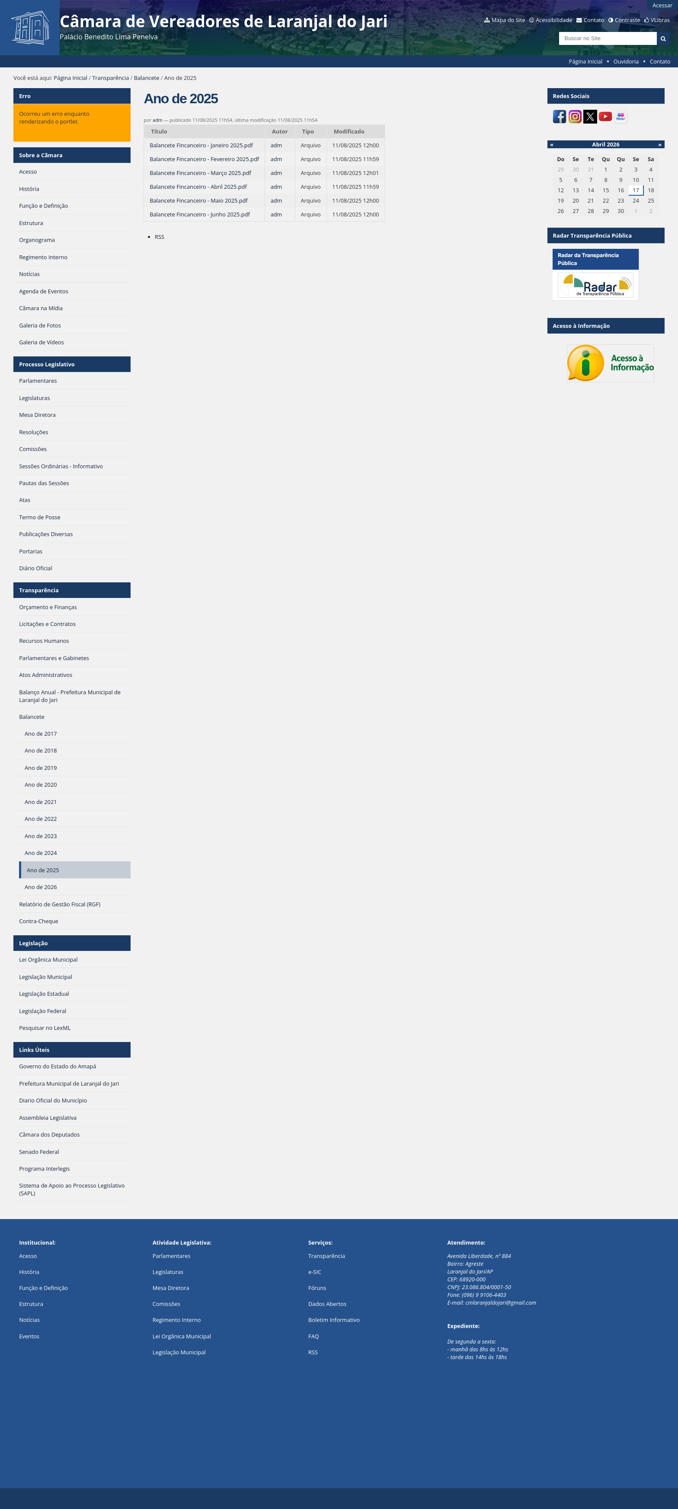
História (29, 1272)
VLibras (660, 20)
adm (158, 120)
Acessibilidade (554, 20)
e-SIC (314, 1272)
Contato (594, 20)
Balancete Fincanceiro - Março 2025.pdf (200, 173)
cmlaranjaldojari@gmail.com (500, 1302)
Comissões (166, 1304)
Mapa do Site (508, 20)
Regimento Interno (177, 1320)
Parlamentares (171, 1256)
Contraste (627, 20)
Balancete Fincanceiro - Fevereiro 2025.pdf (204, 159)
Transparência (110, 78)
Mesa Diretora (171, 1288)
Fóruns (317, 1288)
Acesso (28, 1256)
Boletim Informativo (334, 1320)
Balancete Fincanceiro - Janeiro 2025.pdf (201, 145)
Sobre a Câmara (41, 155)
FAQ (313, 1336)
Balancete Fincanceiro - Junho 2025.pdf (200, 214)
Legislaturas (168, 1272)
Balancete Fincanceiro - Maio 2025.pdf (198, 200)
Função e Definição (43, 1288)
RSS (159, 237)
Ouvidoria (626, 61)
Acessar (662, 5)
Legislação (33, 943)
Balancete (147, 78)
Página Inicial (586, 61)
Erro (25, 96)
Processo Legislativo (46, 364)
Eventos (29, 1336)
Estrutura (31, 1304)
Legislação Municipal (179, 1352)
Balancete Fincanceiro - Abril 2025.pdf (198, 187)
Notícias (29, 1320)
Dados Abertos (327, 1304)
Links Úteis (34, 1050)
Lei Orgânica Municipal (182, 1336)
